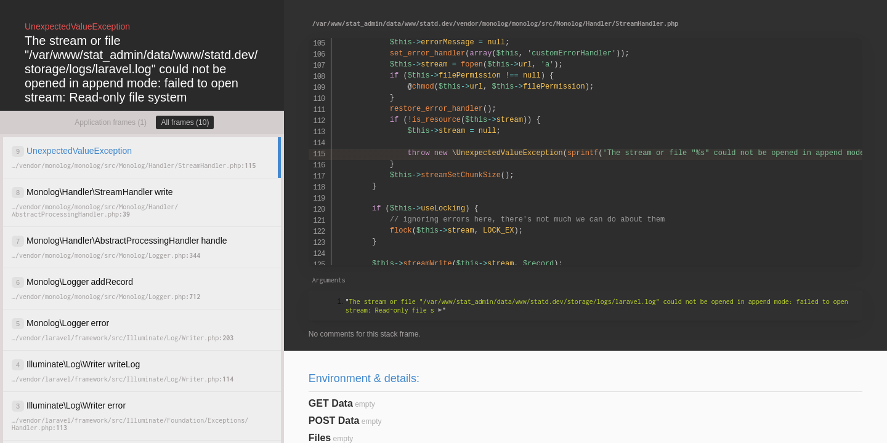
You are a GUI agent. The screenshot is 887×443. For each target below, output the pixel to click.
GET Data (331, 403)
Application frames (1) (111, 122)
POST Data (334, 420)
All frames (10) (185, 122)
